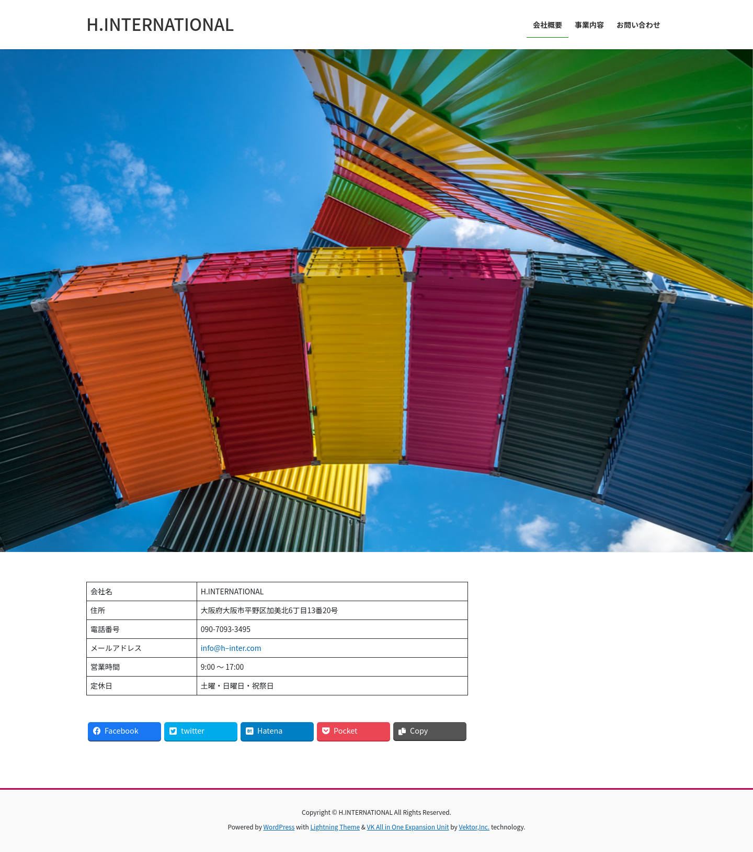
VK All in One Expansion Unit (408, 826)
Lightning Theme (335, 826)
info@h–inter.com (231, 648)
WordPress (279, 826)
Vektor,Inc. (474, 826)
